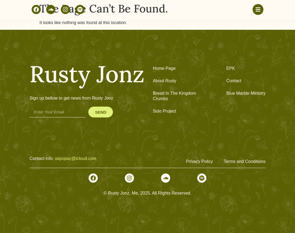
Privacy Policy (199, 161)
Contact (233, 80)
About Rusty (164, 80)
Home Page (164, 68)
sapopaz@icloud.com (75, 158)
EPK (230, 68)
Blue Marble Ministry (246, 93)
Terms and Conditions (245, 161)
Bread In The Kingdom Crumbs (174, 96)
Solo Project (164, 111)
